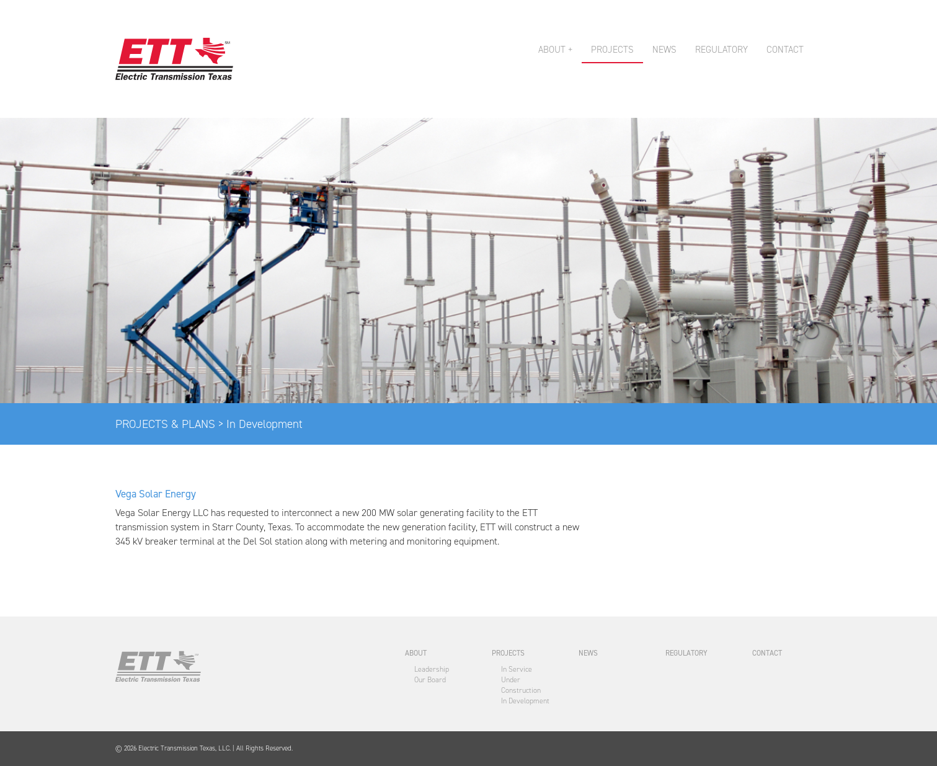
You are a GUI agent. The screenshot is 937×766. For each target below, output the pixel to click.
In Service (516, 669)
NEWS (664, 49)
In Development (525, 701)
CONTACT (785, 49)
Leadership (431, 669)
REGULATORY (721, 49)
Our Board (430, 680)
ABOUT (416, 653)
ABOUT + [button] (555, 49)
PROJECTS (612, 49)
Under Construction (521, 685)
